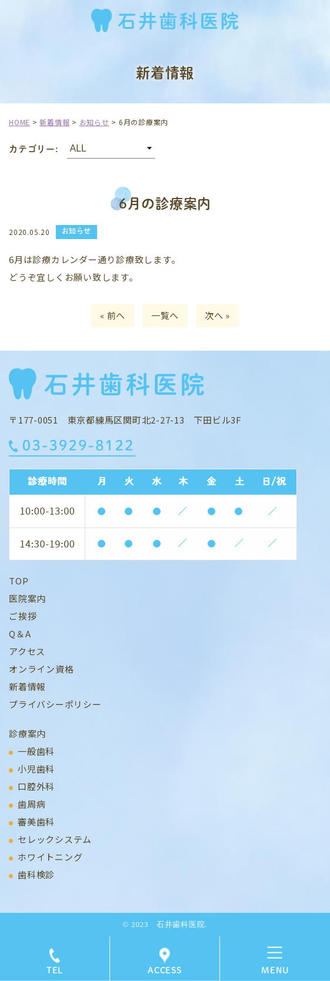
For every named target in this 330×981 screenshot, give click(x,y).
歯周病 (31, 804)
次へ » (217, 315)
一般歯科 (36, 751)
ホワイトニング (50, 857)
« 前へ (112, 315)
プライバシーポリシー (55, 704)
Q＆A (20, 633)
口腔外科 (36, 786)
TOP (18, 581)
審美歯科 (36, 821)
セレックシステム (55, 839)
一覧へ (165, 315)
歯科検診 (36, 874)
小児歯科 (36, 768)
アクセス (27, 651)
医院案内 (27, 598)
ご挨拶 (22, 616)
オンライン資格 (41, 669)
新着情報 (27, 686)
